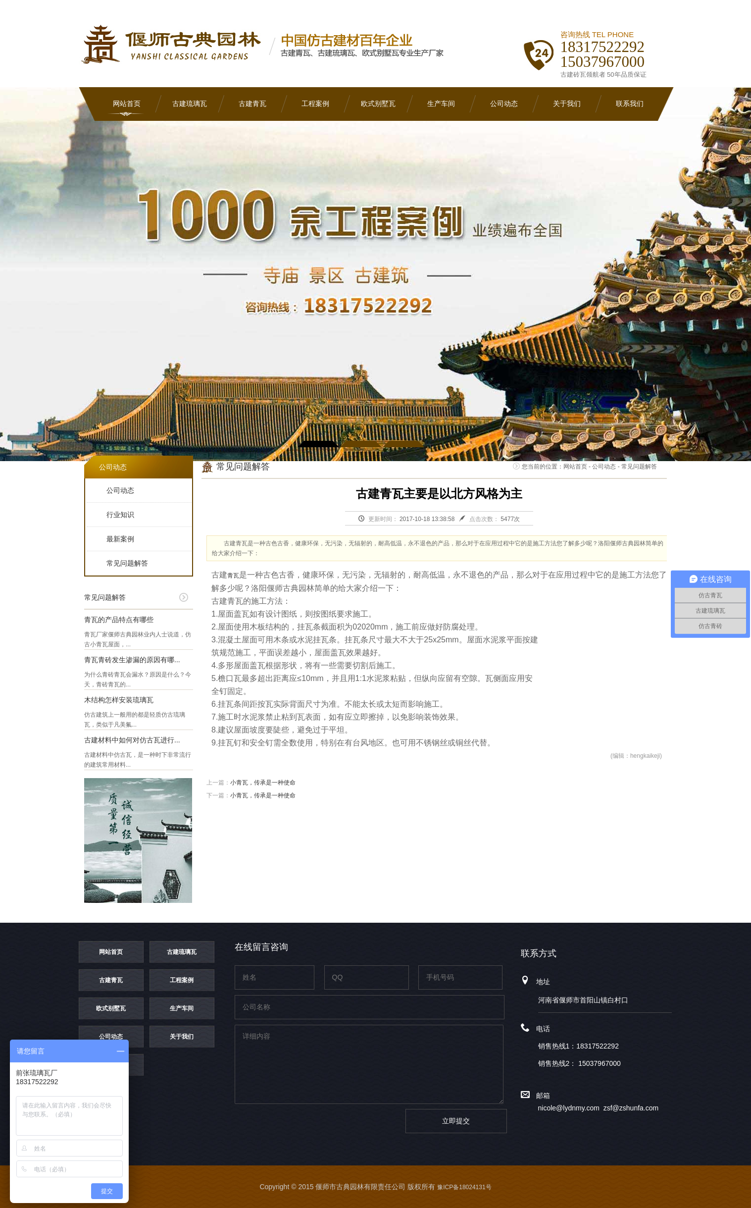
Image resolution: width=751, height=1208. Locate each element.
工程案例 (315, 103)
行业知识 (120, 515)
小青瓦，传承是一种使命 (263, 782)
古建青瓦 (252, 103)
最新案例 (120, 539)
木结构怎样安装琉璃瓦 (118, 700)
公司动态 (504, 103)
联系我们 (630, 103)
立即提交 (456, 1121)
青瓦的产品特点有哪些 (118, 620)
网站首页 (127, 103)
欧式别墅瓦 (378, 103)
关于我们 (567, 103)
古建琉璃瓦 (189, 103)
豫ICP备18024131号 (464, 1187)
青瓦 (233, 575)
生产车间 (441, 103)
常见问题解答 (127, 563)
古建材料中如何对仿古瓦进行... (132, 740)
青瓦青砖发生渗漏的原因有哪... (132, 660)
